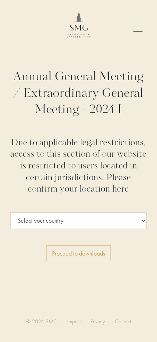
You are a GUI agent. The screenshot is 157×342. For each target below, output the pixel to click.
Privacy (97, 321)
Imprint (74, 321)
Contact (123, 321)
